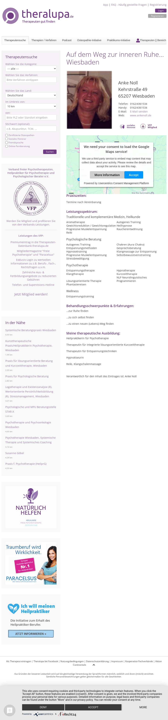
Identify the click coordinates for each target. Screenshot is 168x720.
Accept (134, 175)
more (143, 707)
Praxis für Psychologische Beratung (27, 376)
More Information (107, 175)
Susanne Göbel (14, 453)
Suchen (50, 151)
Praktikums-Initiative (118, 40)
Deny (43, 707)
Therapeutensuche (15, 40)
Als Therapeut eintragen (18, 661)
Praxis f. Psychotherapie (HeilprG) (25, 463)
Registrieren (157, 15)
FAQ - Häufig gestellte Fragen (129, 4)
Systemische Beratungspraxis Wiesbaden (30, 330)
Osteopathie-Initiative (89, 40)
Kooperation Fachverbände (139, 661)
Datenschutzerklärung (97, 661)
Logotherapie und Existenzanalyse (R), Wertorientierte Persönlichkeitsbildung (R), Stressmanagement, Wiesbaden (29, 391)
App (105, 4)
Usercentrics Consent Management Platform (123, 183)
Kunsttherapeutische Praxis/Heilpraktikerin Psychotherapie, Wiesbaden (28, 345)
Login (161, 10)
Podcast (66, 40)
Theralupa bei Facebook (46, 661)
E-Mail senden (139, 111)
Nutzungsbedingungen (72, 661)
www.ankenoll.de (140, 115)
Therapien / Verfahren (44, 40)
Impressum (117, 661)
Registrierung (158, 4)
